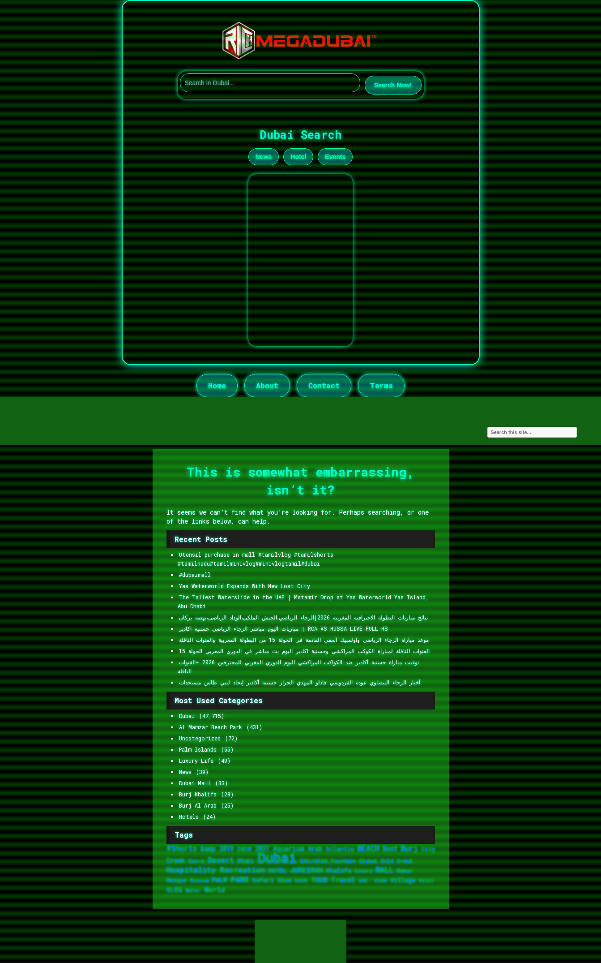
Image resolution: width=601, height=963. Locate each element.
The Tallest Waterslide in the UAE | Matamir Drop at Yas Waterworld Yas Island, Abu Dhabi (303, 602)
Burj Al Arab (198, 805)
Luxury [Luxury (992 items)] (363, 871)
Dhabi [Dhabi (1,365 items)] (246, 860)
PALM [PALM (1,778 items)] (219, 880)
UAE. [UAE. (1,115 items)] (364, 880)
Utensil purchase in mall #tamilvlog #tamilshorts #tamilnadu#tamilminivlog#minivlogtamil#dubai (255, 559)
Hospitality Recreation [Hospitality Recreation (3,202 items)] (215, 869)
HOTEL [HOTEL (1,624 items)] (277, 870)
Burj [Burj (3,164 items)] (409, 848)
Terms (381, 385)
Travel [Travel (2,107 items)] (343, 880)
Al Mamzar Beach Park (210, 727)
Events (335, 156)
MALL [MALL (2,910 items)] (384, 869)
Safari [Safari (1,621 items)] (263, 880)
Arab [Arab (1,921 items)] (315, 848)
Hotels (189, 816)
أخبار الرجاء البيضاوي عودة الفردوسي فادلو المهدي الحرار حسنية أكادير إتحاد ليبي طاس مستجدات (299, 682)
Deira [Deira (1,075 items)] (196, 860)
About (267, 385)
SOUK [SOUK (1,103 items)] (301, 880)
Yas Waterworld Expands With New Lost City (244, 586)
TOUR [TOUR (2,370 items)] (319, 879)
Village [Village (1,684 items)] (402, 880)
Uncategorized (200, 738)
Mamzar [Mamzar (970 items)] (405, 871)
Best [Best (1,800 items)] (390, 848)
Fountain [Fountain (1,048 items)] (343, 860)
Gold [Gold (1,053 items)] (387, 860)
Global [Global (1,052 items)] (368, 860)
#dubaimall (195, 575)
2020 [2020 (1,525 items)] (244, 849)
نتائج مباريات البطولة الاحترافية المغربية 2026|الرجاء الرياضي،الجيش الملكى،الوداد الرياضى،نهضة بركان (303, 617)
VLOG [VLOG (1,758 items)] (174, 890)
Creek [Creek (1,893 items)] (175, 860)
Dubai (187, 716)
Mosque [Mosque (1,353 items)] (176, 880)
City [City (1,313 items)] (428, 848)
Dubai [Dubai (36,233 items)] (277, 857)
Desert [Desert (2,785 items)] (221, 859)
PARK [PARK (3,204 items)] (239, 879)
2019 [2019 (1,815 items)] (226, 848)
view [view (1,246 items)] (380, 880)
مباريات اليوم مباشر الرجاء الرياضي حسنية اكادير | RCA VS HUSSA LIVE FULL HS (283, 628)
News (264, 156)
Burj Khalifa (198, 794)
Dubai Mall (195, 783)
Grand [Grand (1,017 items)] (404, 861)
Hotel (298, 156)
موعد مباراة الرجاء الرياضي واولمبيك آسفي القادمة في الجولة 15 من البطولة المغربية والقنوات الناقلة (304, 639)
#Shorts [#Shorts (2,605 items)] (181, 848)
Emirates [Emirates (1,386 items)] (314, 860)
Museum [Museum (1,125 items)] (199, 880)
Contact (324, 385)
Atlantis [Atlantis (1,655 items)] (340, 849)
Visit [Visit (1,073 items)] (426, 880)
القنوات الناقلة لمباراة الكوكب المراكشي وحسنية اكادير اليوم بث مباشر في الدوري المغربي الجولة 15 (304, 651)
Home (217, 385)
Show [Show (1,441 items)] (284, 880)
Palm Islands (198, 749)
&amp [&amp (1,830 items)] (208, 848)
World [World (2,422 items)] (215, 889)
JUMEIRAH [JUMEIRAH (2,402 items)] (306, 869)
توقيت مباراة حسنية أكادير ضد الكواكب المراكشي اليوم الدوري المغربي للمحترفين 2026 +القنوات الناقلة (298, 667)
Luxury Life (196, 760)
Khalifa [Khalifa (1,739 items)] (338, 870)
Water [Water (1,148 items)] (193, 890)
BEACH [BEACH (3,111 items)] (368, 848)
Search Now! (393, 85)
